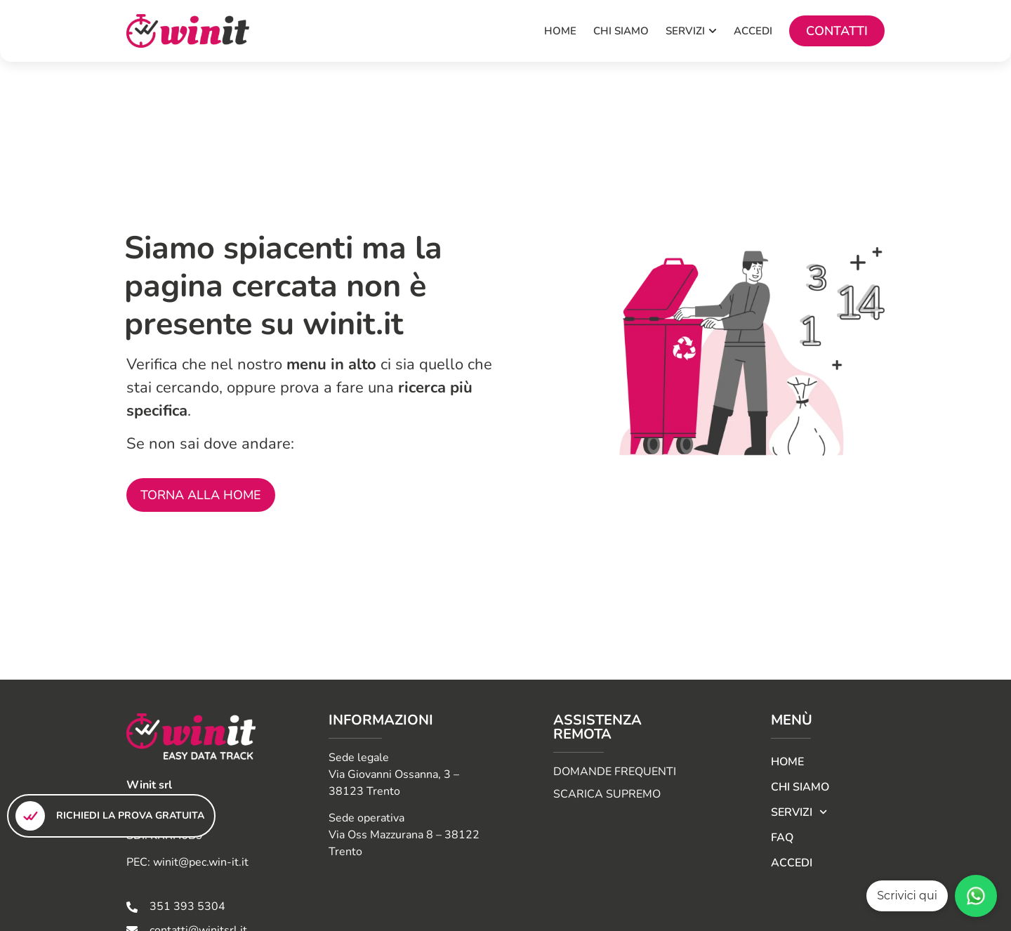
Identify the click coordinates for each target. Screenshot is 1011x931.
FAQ (782, 837)
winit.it (353, 324)
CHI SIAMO (800, 787)
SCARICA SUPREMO (607, 794)
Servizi (799, 812)
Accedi (791, 863)
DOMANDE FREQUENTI (614, 771)
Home (787, 762)
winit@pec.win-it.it (201, 862)
